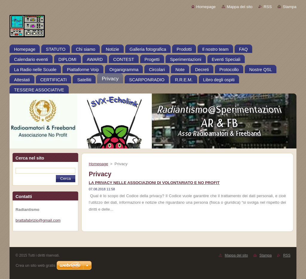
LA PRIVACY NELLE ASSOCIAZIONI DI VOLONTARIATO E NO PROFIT (154, 182)
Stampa (289, 6)
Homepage (206, 6)
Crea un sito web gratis (35, 265)
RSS (268, 6)
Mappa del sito (240, 6)
